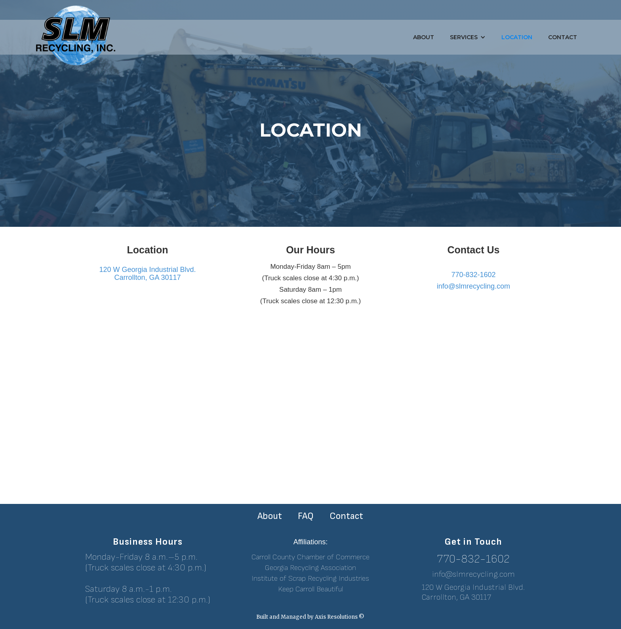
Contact (562, 37)
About (423, 37)
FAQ (306, 516)
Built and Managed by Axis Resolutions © (310, 617)
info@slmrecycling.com (473, 574)
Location (516, 37)
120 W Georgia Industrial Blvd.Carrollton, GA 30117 (473, 592)
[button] (468, 37)
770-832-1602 (473, 559)
